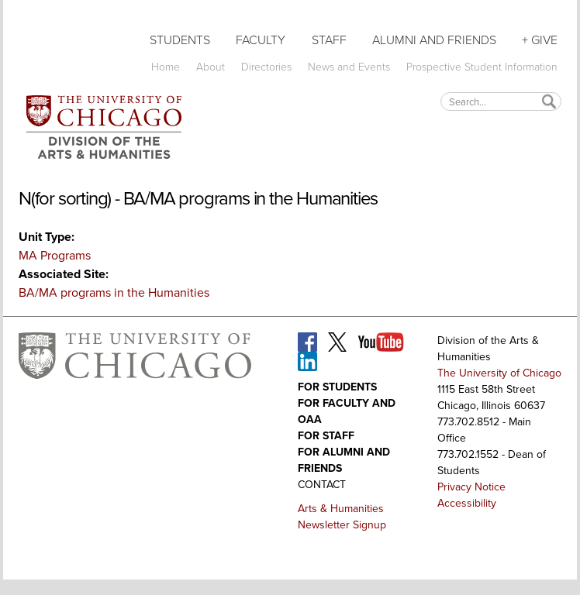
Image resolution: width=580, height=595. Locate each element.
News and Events (349, 67)
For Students (337, 387)
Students (180, 40)
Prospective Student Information (482, 67)
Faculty (260, 40)
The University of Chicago (499, 373)
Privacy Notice (471, 487)
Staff (329, 40)
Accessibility (466, 503)
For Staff (326, 436)
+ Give (540, 40)
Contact (322, 484)
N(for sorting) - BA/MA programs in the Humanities (198, 198)
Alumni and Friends (434, 40)
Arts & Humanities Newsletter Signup (342, 516)
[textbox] (500, 101)
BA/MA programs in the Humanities (114, 292)
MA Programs (55, 255)
